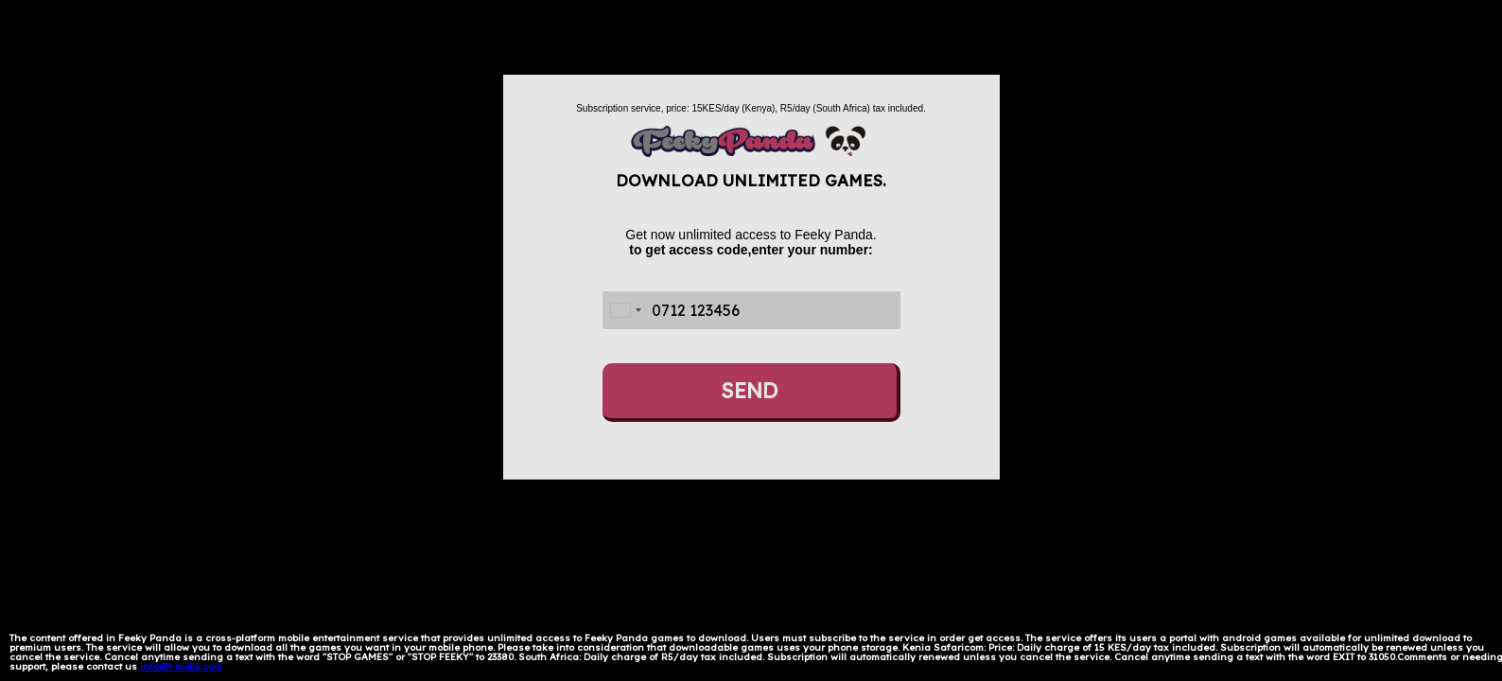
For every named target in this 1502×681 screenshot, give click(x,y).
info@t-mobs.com (181, 666)
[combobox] (625, 310)
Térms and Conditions (277, 666)
